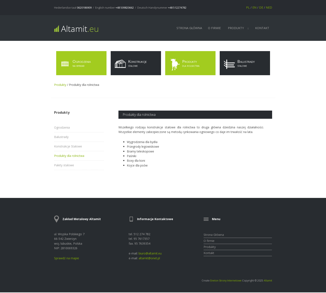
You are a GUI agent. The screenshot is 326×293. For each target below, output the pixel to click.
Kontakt (262, 28)
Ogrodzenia (74, 64)
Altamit (268, 280)
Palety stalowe (64, 165)
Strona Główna (189, 28)
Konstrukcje (130, 64)
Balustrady (238, 64)
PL (248, 7)
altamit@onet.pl (149, 258)
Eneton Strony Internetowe (226, 280)
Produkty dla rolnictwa (69, 155)
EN (254, 7)
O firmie (214, 28)
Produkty (236, 28)
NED (269, 7)
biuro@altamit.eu (150, 253)
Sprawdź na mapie (66, 258)
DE (261, 7)
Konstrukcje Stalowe (68, 146)
